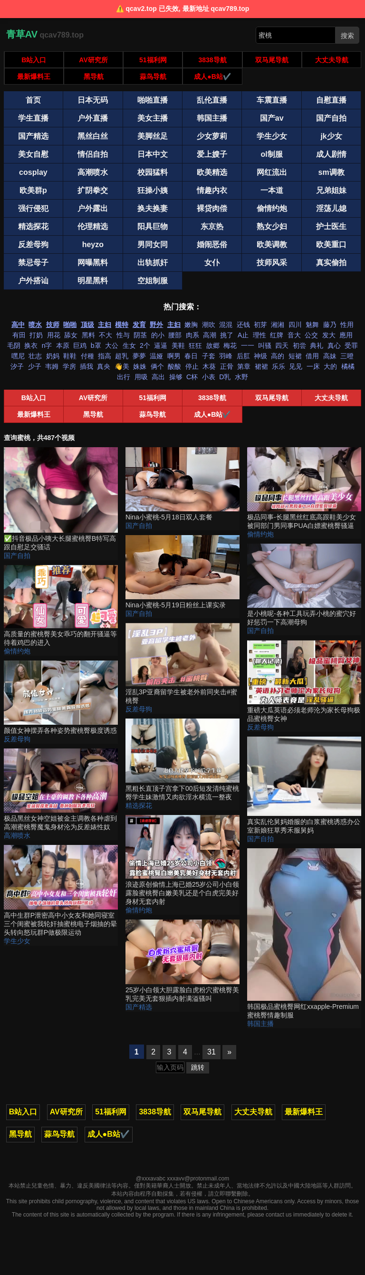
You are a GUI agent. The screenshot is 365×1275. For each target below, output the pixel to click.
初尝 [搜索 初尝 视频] (299, 345)
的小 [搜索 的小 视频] (157, 335)
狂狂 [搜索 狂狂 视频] (195, 345)
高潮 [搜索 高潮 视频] (209, 335)
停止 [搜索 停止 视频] (192, 366)
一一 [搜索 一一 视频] (247, 345)
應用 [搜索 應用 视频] (346, 335)
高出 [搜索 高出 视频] (158, 377)
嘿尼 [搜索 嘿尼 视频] (18, 356)
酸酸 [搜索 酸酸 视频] (174, 366)
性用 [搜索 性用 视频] (347, 324)
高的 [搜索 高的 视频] (277, 356)
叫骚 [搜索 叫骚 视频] (264, 345)
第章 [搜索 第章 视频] (243, 366)
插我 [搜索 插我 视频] (86, 366)
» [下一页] (229, 1052)
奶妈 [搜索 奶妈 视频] (52, 356)
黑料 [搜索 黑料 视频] (88, 335)
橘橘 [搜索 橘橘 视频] (348, 366)
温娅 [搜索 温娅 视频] (156, 356)
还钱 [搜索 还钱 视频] (243, 324)
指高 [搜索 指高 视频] (104, 356)
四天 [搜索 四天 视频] (281, 345)
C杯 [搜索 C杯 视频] (192, 377)
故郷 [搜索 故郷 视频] (213, 345)
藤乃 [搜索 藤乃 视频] (329, 324)
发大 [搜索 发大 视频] (329, 335)
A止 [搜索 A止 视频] (243, 335)
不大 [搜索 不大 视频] (105, 335)
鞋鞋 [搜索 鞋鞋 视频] (70, 356)
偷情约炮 (17, 651)
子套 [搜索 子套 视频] (208, 356)
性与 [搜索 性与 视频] (123, 335)
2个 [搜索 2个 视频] (145, 345)
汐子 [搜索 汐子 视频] (17, 366)
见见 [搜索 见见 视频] (295, 366)
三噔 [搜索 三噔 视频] (347, 356)
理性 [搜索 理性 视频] (259, 335)
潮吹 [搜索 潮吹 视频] (208, 324)
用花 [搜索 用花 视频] (53, 335)
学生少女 (17, 941)
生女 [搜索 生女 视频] (129, 345)
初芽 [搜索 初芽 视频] (260, 324)
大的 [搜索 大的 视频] (330, 366)
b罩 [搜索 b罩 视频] (96, 345)
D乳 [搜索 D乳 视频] (225, 377)
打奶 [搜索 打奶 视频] (36, 335)
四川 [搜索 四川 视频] (295, 324)
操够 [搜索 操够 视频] (175, 377)
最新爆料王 (33, 76)
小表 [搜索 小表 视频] (208, 377)
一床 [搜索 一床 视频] (313, 366)
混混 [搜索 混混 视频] (225, 324)
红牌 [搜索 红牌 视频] (276, 335)
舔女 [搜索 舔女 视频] (70, 335)
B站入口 (33, 60)
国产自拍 (17, 555)
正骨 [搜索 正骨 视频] (226, 366)
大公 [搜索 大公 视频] (111, 345)
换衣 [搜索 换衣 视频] (31, 345)
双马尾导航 (271, 60)
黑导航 (94, 76)
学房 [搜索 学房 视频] (69, 366)
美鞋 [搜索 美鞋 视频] (178, 345)
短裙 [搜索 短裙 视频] (295, 356)
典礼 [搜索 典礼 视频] (316, 345)
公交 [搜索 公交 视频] (311, 335)
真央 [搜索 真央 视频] (103, 366)
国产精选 (138, 1007)
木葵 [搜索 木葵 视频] (209, 366)
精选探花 (138, 805)
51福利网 (153, 60)
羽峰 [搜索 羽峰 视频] (225, 356)
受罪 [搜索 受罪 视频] (351, 345)
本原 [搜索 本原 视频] (62, 345)
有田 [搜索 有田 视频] (19, 335)
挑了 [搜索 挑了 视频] (226, 335)
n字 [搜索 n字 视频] (47, 345)
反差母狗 (17, 739)
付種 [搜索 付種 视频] (87, 356)
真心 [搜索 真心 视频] (334, 345)
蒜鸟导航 (153, 76)
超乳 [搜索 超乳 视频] (121, 356)
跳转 (197, 1067)
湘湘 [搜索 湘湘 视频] (277, 324)
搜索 (347, 35)
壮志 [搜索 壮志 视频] (35, 356)
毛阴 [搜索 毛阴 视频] (13, 345)
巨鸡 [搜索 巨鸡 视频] (79, 345)
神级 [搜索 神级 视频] (260, 356)
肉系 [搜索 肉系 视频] (192, 335)
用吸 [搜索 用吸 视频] (141, 377)
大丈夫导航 (331, 60)
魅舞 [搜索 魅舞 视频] (312, 324)
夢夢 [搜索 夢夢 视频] (139, 356)
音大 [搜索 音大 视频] (294, 335)
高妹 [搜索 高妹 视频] (329, 356)
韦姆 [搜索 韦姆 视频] (51, 366)
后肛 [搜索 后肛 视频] (243, 356)
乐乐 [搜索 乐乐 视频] (278, 366)
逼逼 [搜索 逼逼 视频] (160, 345)
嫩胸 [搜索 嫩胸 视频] (191, 324)
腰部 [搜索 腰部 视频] (175, 335)
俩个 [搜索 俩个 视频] (157, 366)
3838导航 (213, 60)
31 (211, 1052)
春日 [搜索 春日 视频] (191, 356)
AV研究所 (93, 60)
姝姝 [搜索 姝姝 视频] (139, 366)
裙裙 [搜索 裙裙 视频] (261, 366)
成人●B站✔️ (212, 76)
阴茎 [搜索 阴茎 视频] (140, 335)
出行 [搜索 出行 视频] (123, 377)
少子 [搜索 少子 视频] (34, 366)
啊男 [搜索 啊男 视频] (174, 356)
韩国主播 (260, 1023)
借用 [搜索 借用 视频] (312, 356)
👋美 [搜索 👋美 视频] (122, 366)
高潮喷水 (17, 835)
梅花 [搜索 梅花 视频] (230, 345)
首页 (33, 100)
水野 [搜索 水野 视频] (241, 377)
